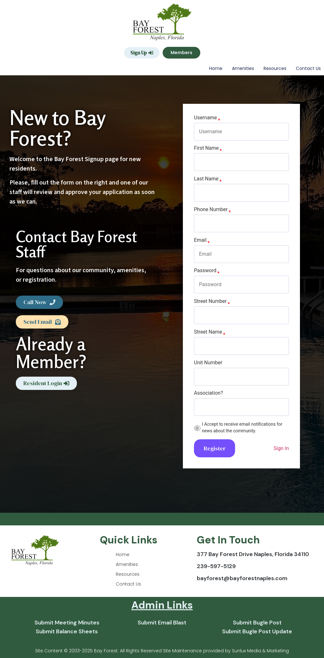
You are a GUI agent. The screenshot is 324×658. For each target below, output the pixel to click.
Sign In (281, 448)
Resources (275, 68)
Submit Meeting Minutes (66, 622)
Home (215, 68)
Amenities (243, 68)
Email (200, 240)
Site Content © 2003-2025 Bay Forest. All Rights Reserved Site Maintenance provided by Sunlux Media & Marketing (162, 651)
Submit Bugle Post (257, 622)
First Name (206, 148)
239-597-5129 (216, 566)
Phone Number (210, 209)
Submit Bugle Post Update (257, 631)
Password (205, 270)
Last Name (206, 178)
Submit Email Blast (162, 622)
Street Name (208, 332)
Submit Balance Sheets (67, 631)
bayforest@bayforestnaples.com (242, 578)
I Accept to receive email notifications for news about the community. (242, 427)
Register (215, 448)
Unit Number (208, 362)
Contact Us (308, 68)
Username (205, 117)
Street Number (210, 301)
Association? (208, 393)
